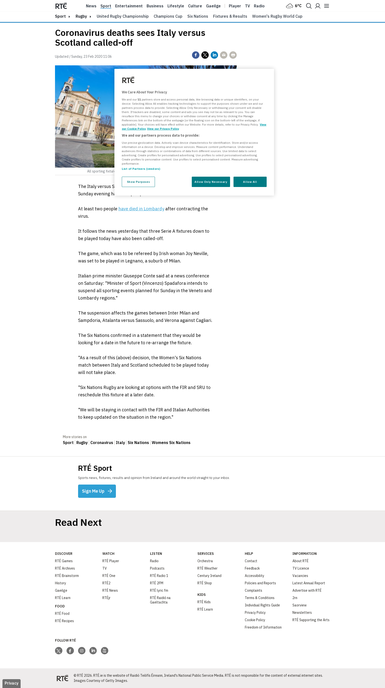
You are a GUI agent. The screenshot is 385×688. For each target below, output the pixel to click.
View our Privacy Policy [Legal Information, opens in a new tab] (163, 128)
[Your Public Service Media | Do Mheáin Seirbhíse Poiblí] (62, 678)
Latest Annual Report (308, 583)
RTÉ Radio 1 (159, 575)
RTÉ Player (110, 561)
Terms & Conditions (260, 598)
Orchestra (205, 561)
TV (104, 568)
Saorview (299, 605)
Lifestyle (175, 5)
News (91, 5)
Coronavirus (101, 442)
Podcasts (157, 568)
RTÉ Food (62, 613)
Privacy (11, 683)
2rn (294, 598)
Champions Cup (168, 16)
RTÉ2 (106, 583)
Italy (120, 442)
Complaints (253, 590)
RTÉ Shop (204, 583)
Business (155, 5)
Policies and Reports (260, 583)
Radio (259, 5)
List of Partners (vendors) (141, 169)
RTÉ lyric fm (159, 590)
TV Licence (300, 568)
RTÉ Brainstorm (67, 575)
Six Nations (197, 16)
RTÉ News (110, 590)
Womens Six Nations (171, 442)
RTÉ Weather (207, 568)
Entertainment (129, 5)
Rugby (81, 16)
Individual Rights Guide (262, 605)
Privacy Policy (255, 612)
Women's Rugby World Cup (277, 16)
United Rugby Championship (123, 16)
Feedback (252, 568)
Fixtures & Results (230, 16)
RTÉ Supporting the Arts (311, 620)
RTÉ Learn (62, 598)
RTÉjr (106, 598)
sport (60, 16)
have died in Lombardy (141, 209)
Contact (251, 561)
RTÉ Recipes (64, 621)
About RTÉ (300, 561)
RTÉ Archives (65, 568)
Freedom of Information (263, 627)
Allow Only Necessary (210, 182)
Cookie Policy (255, 620)
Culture (195, 5)
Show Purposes (138, 182)
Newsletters (302, 612)
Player (235, 5)
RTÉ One (108, 575)
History (60, 583)
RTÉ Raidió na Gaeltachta (160, 600)
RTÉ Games (64, 561)
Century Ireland (209, 575)
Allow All (250, 182)
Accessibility (254, 575)
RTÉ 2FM (156, 583)
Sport (105, 5)
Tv (247, 5)
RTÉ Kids (204, 602)
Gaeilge (213, 5)
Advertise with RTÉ (307, 590)
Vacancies (300, 575)
